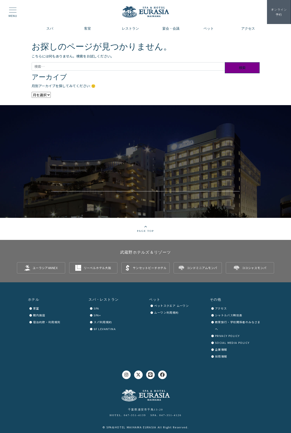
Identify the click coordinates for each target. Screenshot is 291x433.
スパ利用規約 (103, 322)
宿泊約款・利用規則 (47, 322)
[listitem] (41, 267)
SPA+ (97, 315)
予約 (279, 12)
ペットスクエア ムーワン (171, 306)
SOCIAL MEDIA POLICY (232, 343)
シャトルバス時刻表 (228, 315)
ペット (154, 299)
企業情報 (221, 349)
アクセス (221, 308)
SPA (96, 308)
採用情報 (221, 356)
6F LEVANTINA (105, 329)
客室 (36, 308)
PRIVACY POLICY (227, 336)
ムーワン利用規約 (166, 312)
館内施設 (39, 315)
